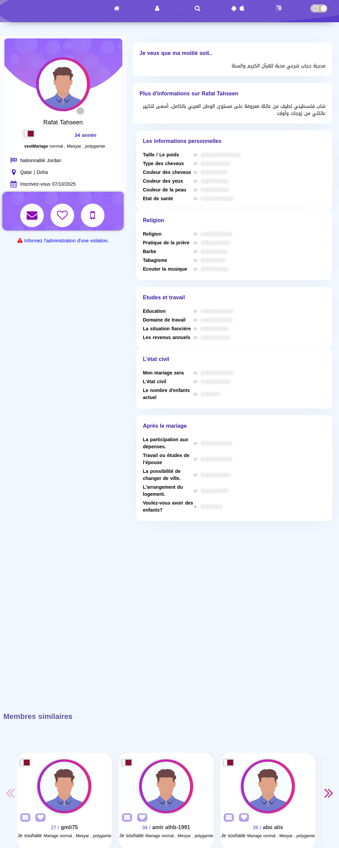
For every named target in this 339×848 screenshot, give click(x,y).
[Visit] (64, 786)
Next (329, 792)
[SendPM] (23, 817)
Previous (10, 792)
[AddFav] (38, 817)
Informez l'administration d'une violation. (66, 240)
